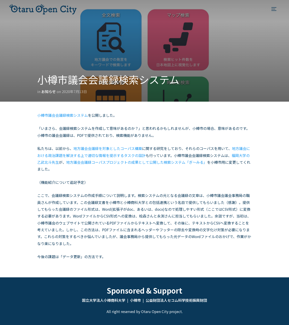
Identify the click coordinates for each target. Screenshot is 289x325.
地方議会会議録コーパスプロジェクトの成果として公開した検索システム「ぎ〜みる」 (136, 162)
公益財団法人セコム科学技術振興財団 (176, 300)
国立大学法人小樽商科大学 (103, 300)
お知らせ (48, 91)
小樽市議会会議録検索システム (62, 115)
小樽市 (135, 300)
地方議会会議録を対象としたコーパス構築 (107, 148)
